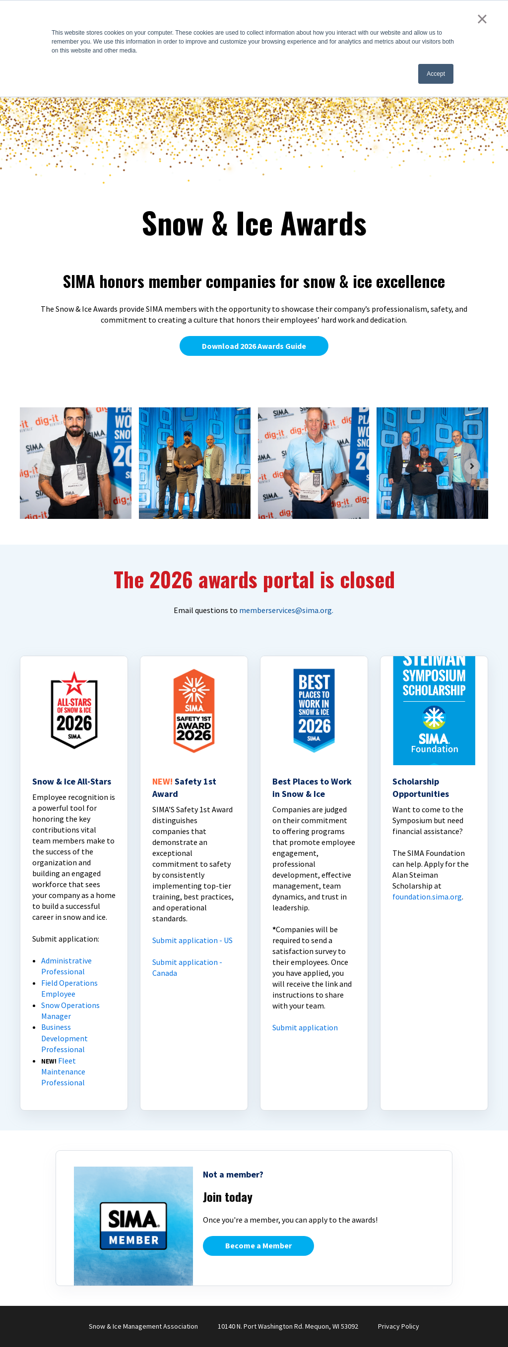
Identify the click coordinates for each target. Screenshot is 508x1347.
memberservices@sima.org (285, 610)
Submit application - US (192, 940)
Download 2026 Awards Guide (254, 346)
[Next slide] (472, 466)
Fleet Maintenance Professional (63, 1072)
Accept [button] (436, 73)
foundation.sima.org (427, 896)
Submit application (305, 1027)
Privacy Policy (398, 1326)
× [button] (482, 18)
